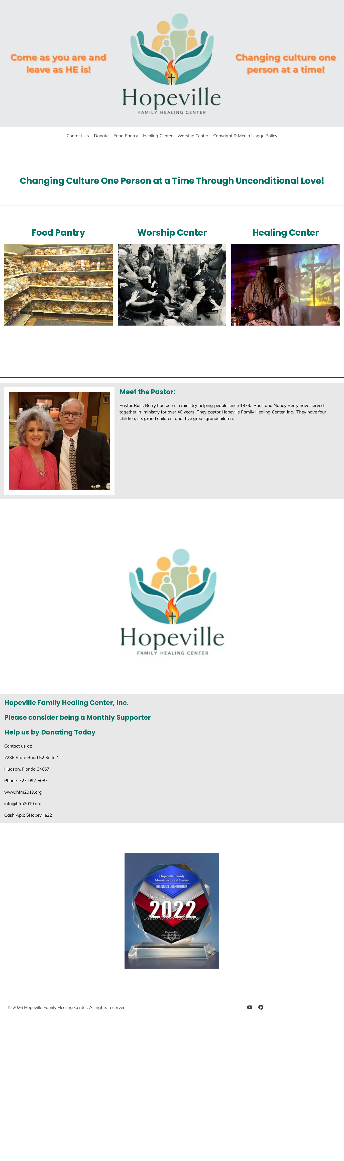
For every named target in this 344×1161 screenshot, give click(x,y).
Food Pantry (58, 232)
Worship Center (172, 232)
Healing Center (286, 232)
